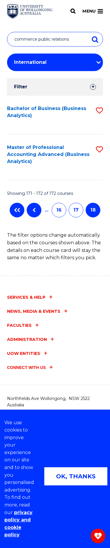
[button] (99, 110)
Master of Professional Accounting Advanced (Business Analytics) (48, 154)
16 (59, 210)
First (17, 210)
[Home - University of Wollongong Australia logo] (30, 11)
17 (76, 210)
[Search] (72, 11)
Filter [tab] (20, 87)
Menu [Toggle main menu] (92, 11)
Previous (34, 210)
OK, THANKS (76, 476)
